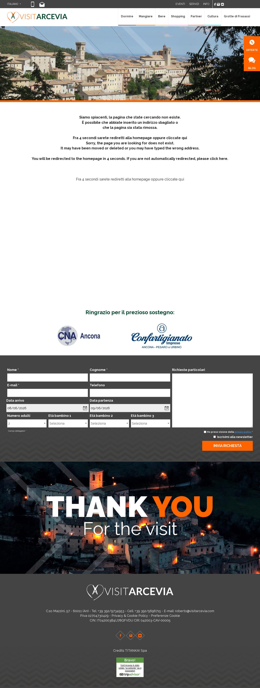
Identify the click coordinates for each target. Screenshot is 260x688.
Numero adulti (18, 416)
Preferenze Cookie (165, 616)
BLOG (252, 63)
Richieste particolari (188, 370)
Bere (161, 16)
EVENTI (180, 4)
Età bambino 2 (101, 416)
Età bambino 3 (142, 416)
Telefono (97, 385)
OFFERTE (252, 45)
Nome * (13, 370)
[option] (89, 336)
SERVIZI (194, 4)
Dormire (127, 16)
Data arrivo (15, 400)
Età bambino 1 (59, 416)
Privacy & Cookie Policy (130, 616)
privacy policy (243, 432)
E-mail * (13, 385)
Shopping (178, 16)
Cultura (212, 16)
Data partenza (101, 400)
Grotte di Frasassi (237, 16)
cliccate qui (176, 138)
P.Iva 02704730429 (94, 616)
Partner (196, 16)
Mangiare (146, 16)
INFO (206, 4)
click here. (219, 158)
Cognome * (99, 370)
